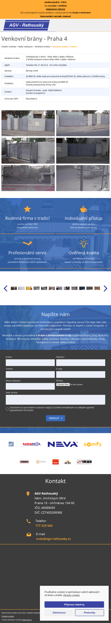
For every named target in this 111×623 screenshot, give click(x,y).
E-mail (59, 368)
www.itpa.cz (27, 620)
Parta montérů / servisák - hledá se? (55, 16)
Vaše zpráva (11, 392)
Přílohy (59, 380)
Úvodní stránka (8, 46)
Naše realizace (25, 46)
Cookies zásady (7, 616)
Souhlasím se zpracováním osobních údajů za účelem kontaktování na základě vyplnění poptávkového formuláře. (52, 409)
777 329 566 (43, 526)
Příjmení (60, 357)
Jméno (9, 357)
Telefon (9, 368)
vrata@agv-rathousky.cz (53, 539)
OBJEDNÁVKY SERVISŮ (55, 9)
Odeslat (54, 418)
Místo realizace (13, 380)
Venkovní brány (42, 46)
